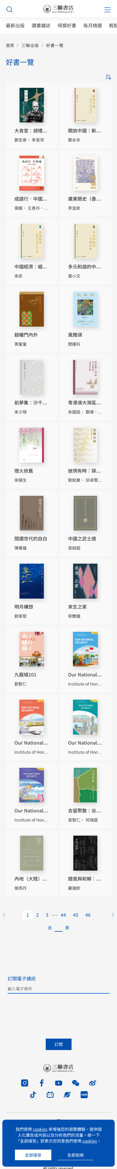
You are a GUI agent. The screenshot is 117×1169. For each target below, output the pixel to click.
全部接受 (33, 1155)
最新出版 (15, 25)
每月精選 (92, 25)
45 (75, 914)
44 (63, 914)
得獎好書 (66, 25)
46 (88, 914)
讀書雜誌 (41, 25)
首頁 (10, 45)
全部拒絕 (75, 1155)
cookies (40, 1129)
